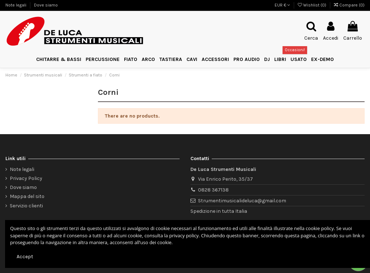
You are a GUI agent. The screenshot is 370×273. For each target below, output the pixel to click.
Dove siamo (46, 5)
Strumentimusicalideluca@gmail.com (242, 201)
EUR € (282, 5)
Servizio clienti (26, 206)
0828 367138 (213, 190)
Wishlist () (312, 5)
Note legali (16, 5)
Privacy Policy (26, 178)
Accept (25, 257)
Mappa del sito (27, 196)
